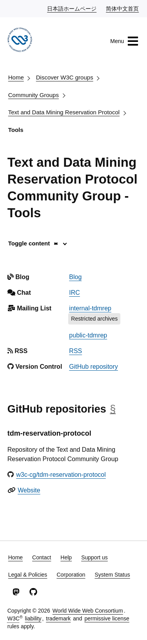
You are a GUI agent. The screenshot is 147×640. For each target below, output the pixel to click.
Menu (124, 41)
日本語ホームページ (72, 8)
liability (33, 618)
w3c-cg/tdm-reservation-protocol (61, 474)
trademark (58, 618)
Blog (75, 277)
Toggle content (33, 243)
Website (29, 490)
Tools (16, 129)
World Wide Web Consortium (88, 611)
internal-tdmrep (90, 308)
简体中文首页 (123, 8)
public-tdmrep (88, 335)
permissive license (106, 618)
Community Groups (33, 95)
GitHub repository (93, 366)
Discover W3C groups (64, 77)
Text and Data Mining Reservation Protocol (64, 112)
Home (16, 77)
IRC (74, 292)
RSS (75, 351)
